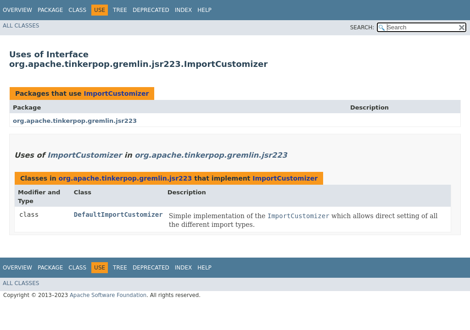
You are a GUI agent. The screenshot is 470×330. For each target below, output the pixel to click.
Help (204, 10)
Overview (17, 10)
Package (50, 10)
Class (77, 10)
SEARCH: (362, 27)
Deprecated (151, 10)
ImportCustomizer (116, 93)
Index (183, 10)
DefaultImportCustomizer (118, 214)
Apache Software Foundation (108, 295)
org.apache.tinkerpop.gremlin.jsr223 (75, 120)
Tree (120, 10)
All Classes (21, 25)
